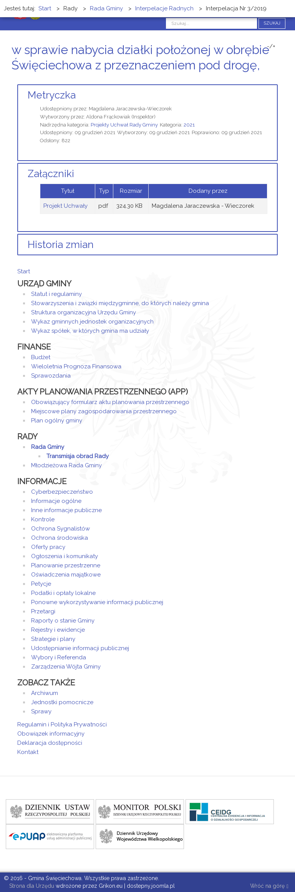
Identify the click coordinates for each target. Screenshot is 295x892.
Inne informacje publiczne (66, 510)
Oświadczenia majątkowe (66, 574)
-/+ (271, 46)
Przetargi (43, 611)
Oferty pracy (48, 547)
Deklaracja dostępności (49, 742)
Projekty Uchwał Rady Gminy (124, 125)
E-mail (275, 79)
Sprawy (41, 711)
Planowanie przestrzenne (65, 565)
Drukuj (266, 79)
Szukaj (272, 23)
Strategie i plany (53, 639)
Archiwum (44, 693)
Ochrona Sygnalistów (60, 528)
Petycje (41, 583)
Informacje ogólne (56, 501)
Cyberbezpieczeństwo (62, 491)
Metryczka (52, 95)
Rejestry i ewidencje (58, 629)
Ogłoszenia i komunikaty (64, 556)
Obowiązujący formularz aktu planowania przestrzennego (110, 402)
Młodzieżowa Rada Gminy (66, 465)
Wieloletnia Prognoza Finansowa (76, 366)
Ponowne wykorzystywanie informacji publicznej (97, 602)
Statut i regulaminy (56, 294)
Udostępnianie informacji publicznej (80, 648)
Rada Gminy (47, 447)
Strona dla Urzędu (31, 886)
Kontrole (43, 519)
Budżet (40, 357)
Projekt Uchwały (65, 205)
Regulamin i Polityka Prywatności (62, 724)
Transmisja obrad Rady (77, 456)
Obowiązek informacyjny (51, 733)
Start (23, 271)
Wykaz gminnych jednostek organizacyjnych (92, 321)
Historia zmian (61, 244)
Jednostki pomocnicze (62, 702)
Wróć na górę (269, 886)
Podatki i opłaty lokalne (63, 593)
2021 (189, 125)
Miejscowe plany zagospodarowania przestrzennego (104, 411)
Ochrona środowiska (59, 537)
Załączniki (51, 173)
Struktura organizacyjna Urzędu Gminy (83, 312)
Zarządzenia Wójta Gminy (66, 666)
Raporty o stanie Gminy (62, 620)
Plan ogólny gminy (56, 420)
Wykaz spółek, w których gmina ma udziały (90, 330)
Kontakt (27, 752)
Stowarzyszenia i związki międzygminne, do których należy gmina (120, 303)
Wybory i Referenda (58, 657)
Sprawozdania (51, 375)
